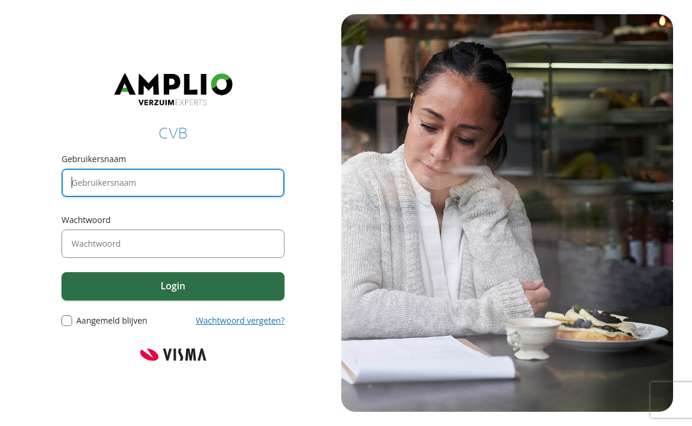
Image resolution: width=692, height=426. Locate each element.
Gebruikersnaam (94, 158)
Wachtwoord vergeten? (240, 320)
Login (173, 285)
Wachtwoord (86, 219)
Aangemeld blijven (111, 320)
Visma (173, 354)
